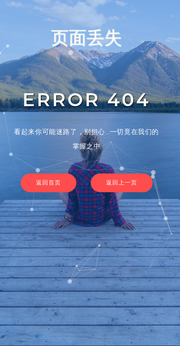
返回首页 (48, 182)
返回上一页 (121, 182)
